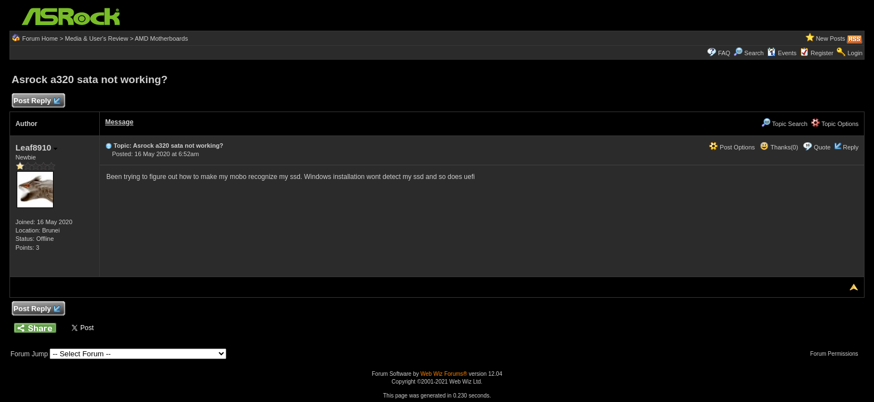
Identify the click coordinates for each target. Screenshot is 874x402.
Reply (850, 147)
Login (854, 53)
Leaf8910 (36, 147)
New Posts (831, 38)
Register (821, 53)
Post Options (732, 147)
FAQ (724, 53)
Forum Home (40, 38)
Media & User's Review (96, 38)
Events (782, 53)
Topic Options (835, 123)
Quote (822, 147)
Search (754, 53)
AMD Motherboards (161, 38)
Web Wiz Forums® (443, 374)
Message (119, 122)
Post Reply (37, 101)
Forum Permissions (836, 354)
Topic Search (784, 123)
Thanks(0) (779, 147)
